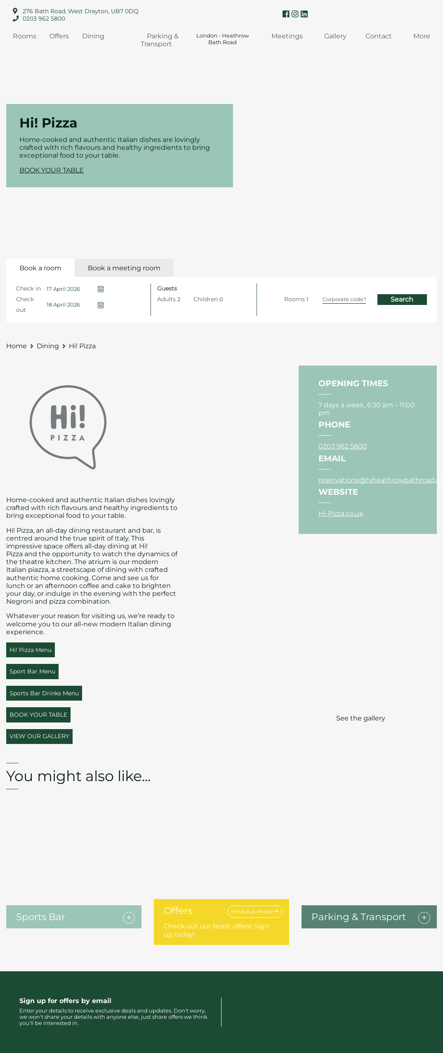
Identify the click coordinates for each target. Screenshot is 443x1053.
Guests (167, 288)
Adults (166, 299)
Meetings (287, 36)
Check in (28, 288)
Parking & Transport (160, 40)
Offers (59, 36)
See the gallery (360, 718)
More (421, 36)
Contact (378, 36)
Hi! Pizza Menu (30, 650)
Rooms (24, 36)
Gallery (335, 36)
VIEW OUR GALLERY (39, 736)
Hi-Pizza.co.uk (340, 513)
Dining (93, 36)
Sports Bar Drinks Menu (44, 693)
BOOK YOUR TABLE (51, 170)
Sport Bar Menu (32, 671)
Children (205, 299)
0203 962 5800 (44, 18)
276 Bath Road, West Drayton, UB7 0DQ (81, 11)
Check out (25, 304)
